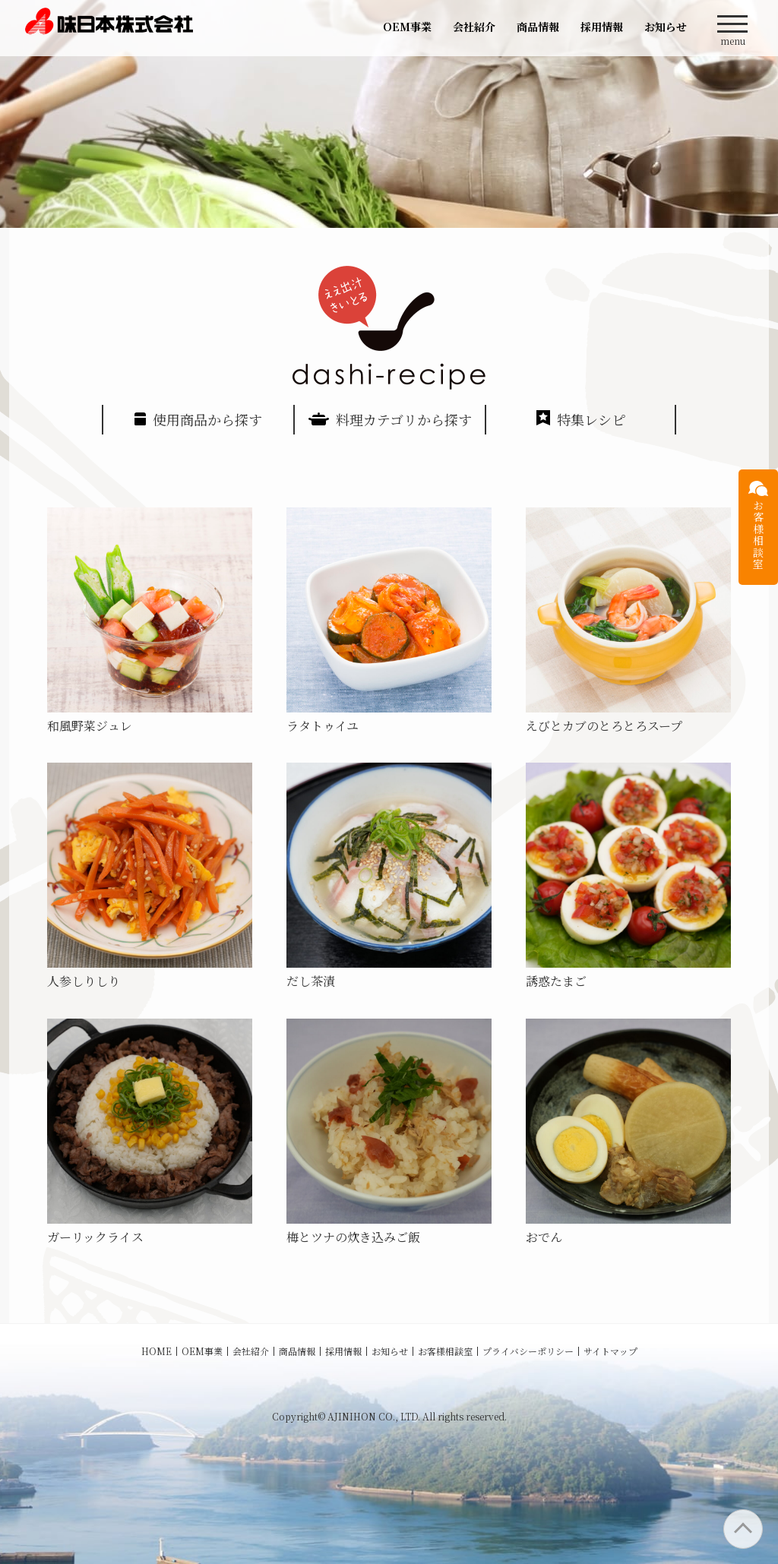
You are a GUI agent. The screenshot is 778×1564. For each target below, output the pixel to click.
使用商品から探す (198, 419)
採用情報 (601, 26)
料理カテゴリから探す (390, 419)
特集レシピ (580, 419)
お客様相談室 (445, 1350)
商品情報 (538, 26)
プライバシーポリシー (528, 1350)
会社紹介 (474, 26)
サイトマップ (610, 1350)
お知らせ (665, 26)
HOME (156, 1350)
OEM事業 (407, 26)
